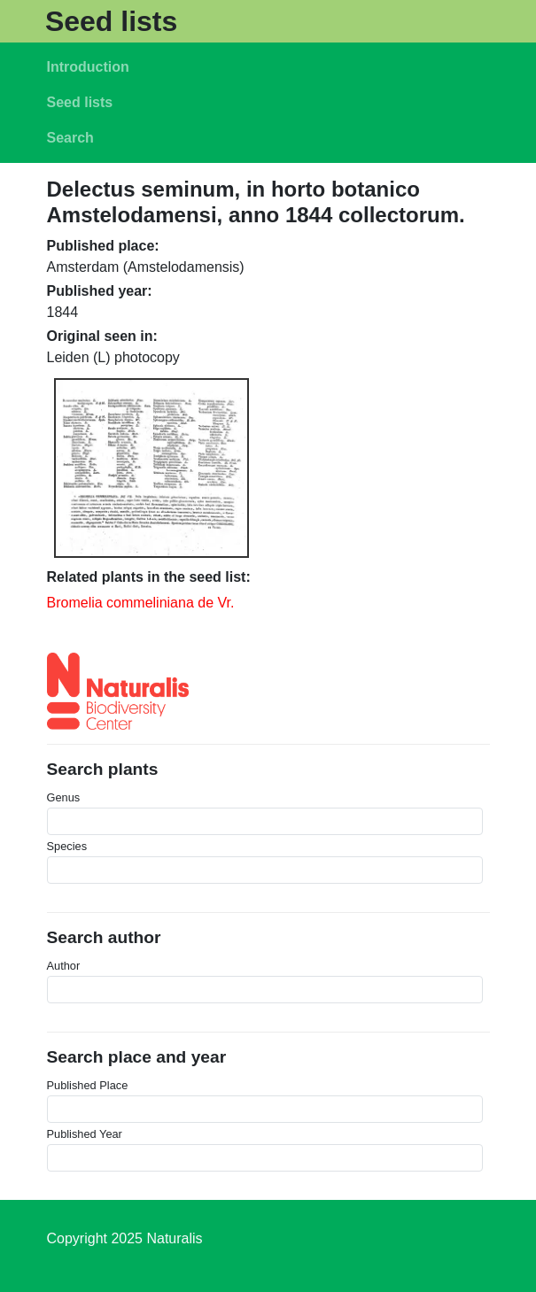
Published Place (87, 1085)
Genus (64, 797)
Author (64, 965)
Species (67, 846)
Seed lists (111, 21)
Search (70, 137)
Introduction (88, 66)
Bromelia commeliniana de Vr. (141, 602)
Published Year (84, 1134)
